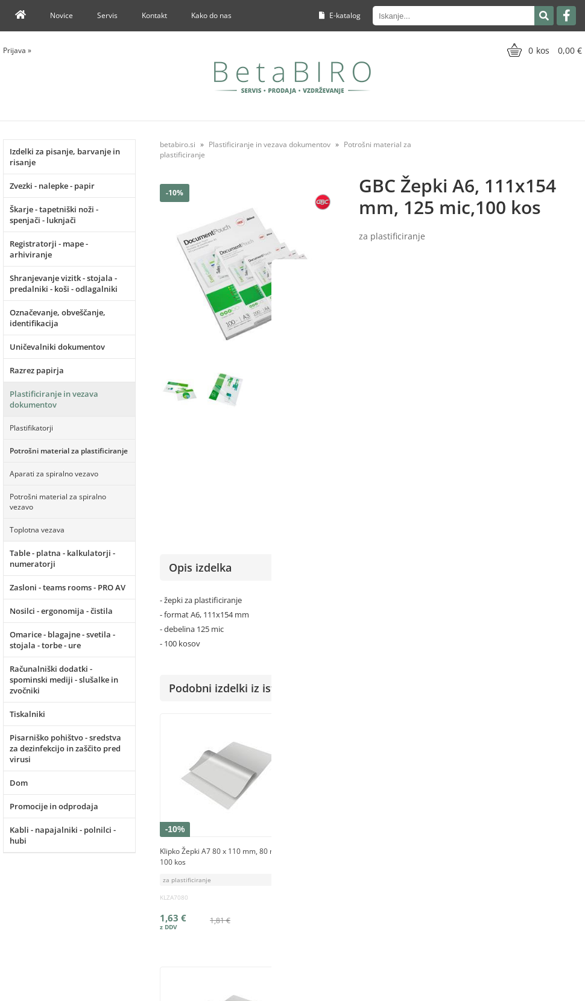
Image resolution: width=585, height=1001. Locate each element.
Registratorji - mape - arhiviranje (49, 249)
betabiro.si (177, 144)
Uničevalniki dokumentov (57, 346)
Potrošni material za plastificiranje (69, 451)
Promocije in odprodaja (54, 806)
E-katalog (340, 15)
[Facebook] (566, 15)
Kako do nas (211, 15)
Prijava (17, 50)
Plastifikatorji (31, 428)
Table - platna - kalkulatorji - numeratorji (62, 558)
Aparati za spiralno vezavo (54, 474)
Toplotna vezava (37, 530)
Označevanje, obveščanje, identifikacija (58, 318)
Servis (107, 15)
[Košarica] (543, 50)
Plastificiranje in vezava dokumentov (54, 399)
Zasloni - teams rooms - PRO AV (67, 587)
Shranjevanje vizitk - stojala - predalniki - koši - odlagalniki (64, 283)
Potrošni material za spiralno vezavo (58, 501)
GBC (574, 414)
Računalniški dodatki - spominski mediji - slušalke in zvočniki (64, 679)
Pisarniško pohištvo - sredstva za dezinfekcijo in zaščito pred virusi (65, 748)
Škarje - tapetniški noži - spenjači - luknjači (54, 215)
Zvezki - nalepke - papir (52, 185)
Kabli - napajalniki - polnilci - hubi (63, 835)
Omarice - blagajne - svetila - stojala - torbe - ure (62, 640)
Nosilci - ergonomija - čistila (61, 610)
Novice (61, 15)
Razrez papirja (37, 370)
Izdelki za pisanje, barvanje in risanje (65, 157)
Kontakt (154, 15)
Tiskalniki (27, 714)
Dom (19, 782)
